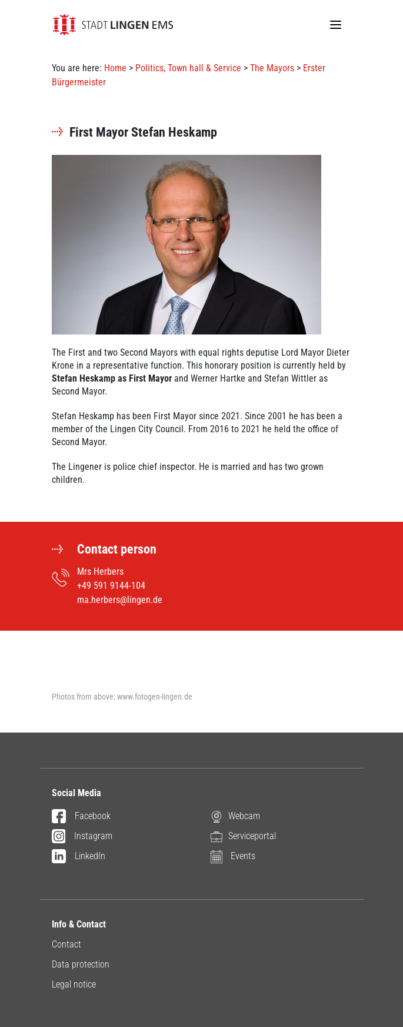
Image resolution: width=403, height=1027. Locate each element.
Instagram (82, 836)
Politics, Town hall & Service (188, 68)
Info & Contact (79, 924)
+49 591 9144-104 (111, 585)
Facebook (81, 816)
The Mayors (272, 68)
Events (233, 856)
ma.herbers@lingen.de (119, 599)
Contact (66, 944)
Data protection (80, 964)
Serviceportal (243, 836)
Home (115, 68)
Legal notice (74, 984)
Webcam (235, 816)
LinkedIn (78, 856)
